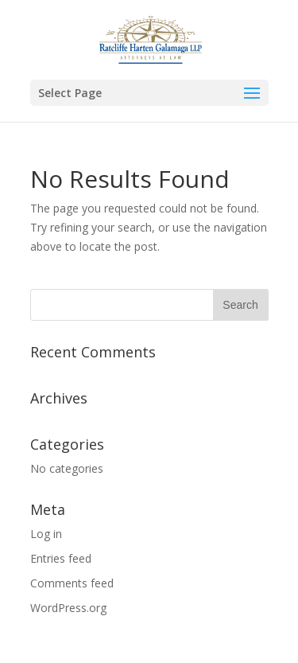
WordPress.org (68, 607)
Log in (46, 533)
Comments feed (72, 583)
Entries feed (60, 558)
